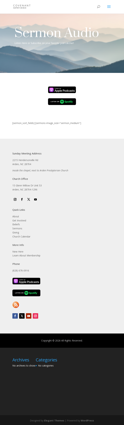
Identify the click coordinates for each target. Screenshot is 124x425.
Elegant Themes (54, 420)
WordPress (87, 420)
